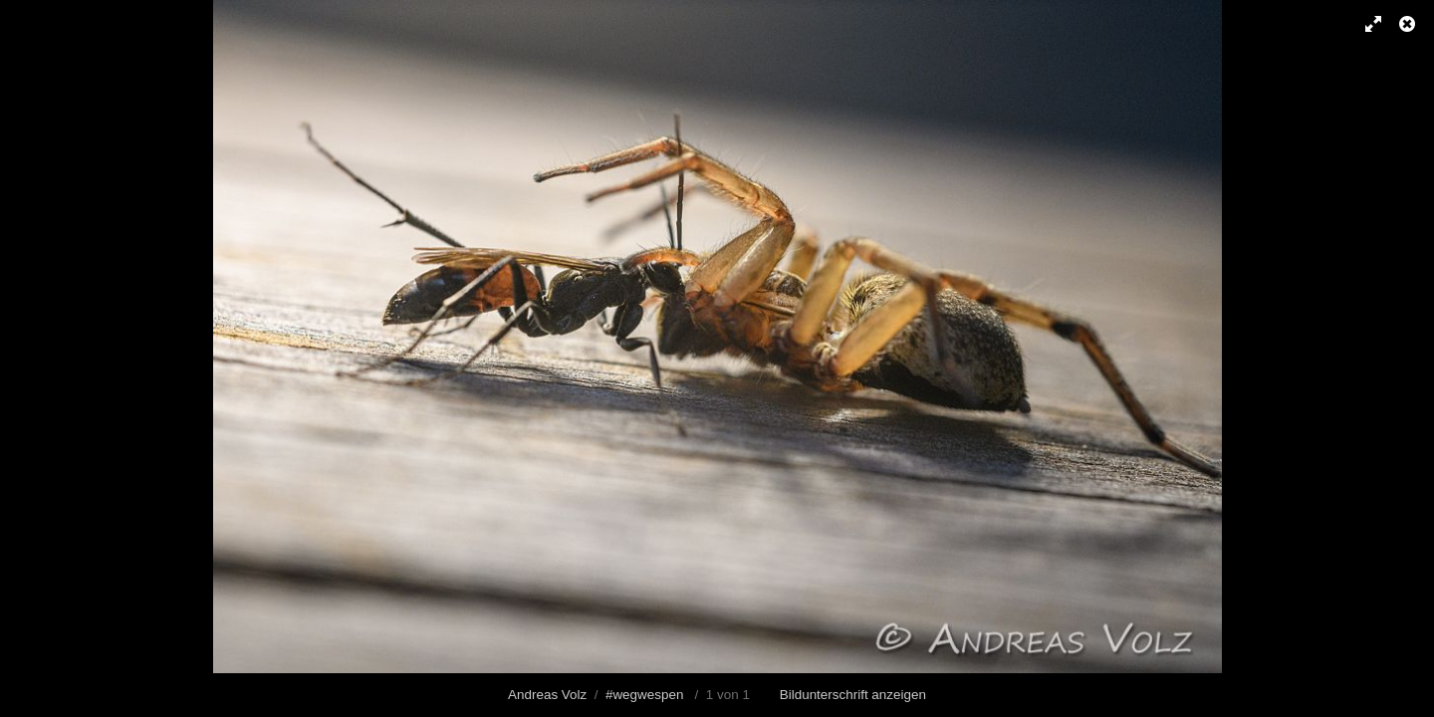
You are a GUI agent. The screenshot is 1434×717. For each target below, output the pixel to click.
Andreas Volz (547, 694)
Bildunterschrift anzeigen (853, 694)
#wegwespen (644, 694)
